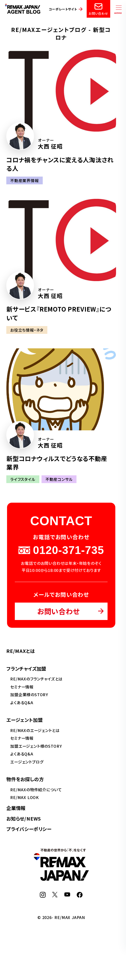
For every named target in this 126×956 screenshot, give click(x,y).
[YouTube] (67, 895)
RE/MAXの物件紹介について (36, 789)
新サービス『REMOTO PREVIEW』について (58, 313)
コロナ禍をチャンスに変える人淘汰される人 (60, 163)
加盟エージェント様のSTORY (36, 746)
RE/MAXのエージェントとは (34, 730)
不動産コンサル (59, 479)
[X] (55, 896)
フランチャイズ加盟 (26, 668)
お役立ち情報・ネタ (26, 330)
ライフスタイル (22, 479)
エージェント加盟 (24, 719)
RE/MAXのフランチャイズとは (36, 679)
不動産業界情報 (24, 180)
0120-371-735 (61, 550)
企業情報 (15, 807)
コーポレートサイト (63, 9)
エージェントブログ (26, 762)
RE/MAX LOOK (24, 797)
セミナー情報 (22, 687)
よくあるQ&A (21, 702)
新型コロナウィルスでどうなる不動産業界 (56, 462)
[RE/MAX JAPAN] (61, 879)
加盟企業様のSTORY (29, 694)
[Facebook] (80, 896)
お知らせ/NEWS (23, 818)
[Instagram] (43, 896)
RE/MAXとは (20, 650)
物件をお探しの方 (25, 779)
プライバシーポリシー (28, 828)
